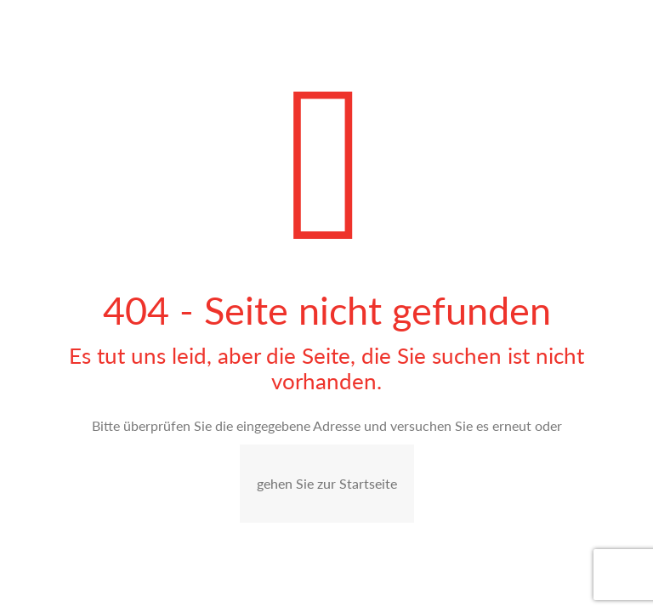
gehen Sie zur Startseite (327, 483)
